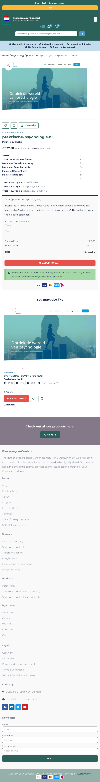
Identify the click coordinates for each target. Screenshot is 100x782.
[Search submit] (82, 33)
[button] (95, 19)
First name (7, 735)
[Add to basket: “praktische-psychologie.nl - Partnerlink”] (16, 398)
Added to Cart (51, 263)
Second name (9, 746)
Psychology (17, 55)
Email (5, 724)
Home (5, 55)
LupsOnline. (84, 773)
